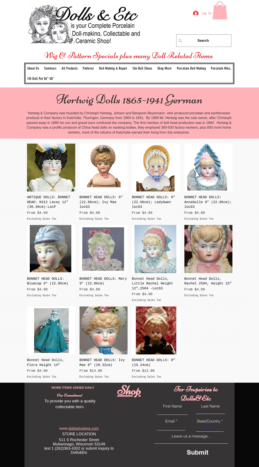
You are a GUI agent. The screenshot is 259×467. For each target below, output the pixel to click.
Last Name (210, 406)
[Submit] (205, 452)
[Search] (203, 41)
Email (170, 421)
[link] (219, 10)
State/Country (208, 421)
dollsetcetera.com (83, 428)
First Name (172, 406)
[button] (88, 68)
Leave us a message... (191, 436)
